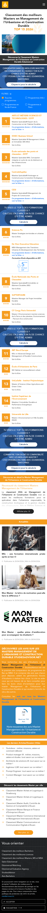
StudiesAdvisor (8, 872)
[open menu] (44, 4)
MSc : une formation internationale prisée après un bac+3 (23, 555)
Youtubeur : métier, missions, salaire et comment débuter (23, 749)
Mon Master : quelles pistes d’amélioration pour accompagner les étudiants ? (23, 633)
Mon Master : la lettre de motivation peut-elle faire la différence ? (23, 594)
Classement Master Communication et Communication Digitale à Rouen (23, 823)
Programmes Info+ (36, 97)
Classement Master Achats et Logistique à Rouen (24, 798)
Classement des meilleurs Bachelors (17, 850)
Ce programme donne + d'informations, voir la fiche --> (28, 128)
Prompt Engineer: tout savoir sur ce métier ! (25, 771)
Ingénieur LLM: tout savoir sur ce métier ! (24, 767)
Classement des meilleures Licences (17, 854)
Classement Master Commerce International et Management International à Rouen (25, 817)
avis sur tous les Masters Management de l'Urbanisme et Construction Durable (23, 699)
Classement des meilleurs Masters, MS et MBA (22, 858)
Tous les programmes (10, 99)
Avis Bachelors (8, 876)
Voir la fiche (16, 145)
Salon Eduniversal (9, 861)
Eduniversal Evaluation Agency (15, 868)
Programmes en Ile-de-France (12, 106)
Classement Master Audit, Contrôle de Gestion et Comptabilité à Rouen (23, 804)
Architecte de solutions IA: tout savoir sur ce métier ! (25, 762)
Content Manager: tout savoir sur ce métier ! (25, 776)
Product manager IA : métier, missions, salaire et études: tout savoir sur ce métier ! (25, 756)
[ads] (23, 52)
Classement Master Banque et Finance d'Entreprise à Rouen (23, 811)
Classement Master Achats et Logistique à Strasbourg (24, 792)
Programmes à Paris (34, 106)
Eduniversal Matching (11, 865)
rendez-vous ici (8, 896)
